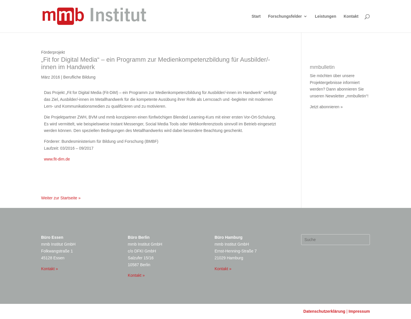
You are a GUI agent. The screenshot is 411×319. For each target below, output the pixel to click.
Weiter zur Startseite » (60, 198)
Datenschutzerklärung (324, 311)
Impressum (359, 311)
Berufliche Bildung (79, 77)
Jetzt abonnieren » (326, 107)
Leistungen (325, 16)
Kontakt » (49, 268)
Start (256, 16)
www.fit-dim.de (57, 159)
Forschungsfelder (285, 16)
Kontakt (351, 16)
